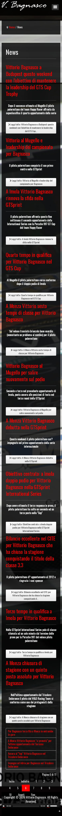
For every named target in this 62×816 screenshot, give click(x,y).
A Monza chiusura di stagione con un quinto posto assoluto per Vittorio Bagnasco (30, 673)
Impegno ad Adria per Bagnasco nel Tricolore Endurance (30, 764)
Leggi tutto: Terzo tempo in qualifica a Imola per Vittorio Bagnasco (31, 653)
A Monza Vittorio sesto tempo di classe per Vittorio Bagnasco (31, 312)
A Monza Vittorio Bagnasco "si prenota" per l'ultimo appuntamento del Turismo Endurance (30, 744)
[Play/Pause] (3, 806)
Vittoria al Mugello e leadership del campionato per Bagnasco (29, 146)
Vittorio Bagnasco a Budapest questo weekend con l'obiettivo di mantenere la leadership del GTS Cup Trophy (31, 80)
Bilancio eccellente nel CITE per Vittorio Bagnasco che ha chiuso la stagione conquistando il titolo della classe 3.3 (30, 552)
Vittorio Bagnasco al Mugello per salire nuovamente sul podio (25, 372)
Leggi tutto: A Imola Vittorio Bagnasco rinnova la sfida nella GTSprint (31, 240)
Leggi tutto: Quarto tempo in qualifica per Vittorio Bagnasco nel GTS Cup (31, 296)
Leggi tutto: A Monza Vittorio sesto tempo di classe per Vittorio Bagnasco (31, 351)
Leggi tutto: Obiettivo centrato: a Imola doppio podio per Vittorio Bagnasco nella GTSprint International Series (31, 527)
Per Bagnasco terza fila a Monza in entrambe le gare (30, 733)
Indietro (25, 781)
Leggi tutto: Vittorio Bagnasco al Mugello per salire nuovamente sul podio (31, 411)
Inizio (11, 781)
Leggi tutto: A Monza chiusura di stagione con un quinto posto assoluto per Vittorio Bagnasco (31, 718)
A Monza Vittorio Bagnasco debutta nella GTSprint (30, 424)
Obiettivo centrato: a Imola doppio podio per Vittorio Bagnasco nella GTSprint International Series (30, 483)
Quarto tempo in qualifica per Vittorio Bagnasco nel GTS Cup (29, 261)
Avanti (21, 795)
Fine (33, 795)
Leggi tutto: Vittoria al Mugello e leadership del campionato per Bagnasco (31, 182)
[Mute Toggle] (48, 806)
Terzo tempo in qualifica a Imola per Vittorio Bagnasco (31, 614)
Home (12, 27)
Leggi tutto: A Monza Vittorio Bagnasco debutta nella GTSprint (31, 459)
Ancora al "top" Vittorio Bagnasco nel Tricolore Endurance (26, 755)
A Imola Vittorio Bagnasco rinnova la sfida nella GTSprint (29, 198)
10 (10, 795)
